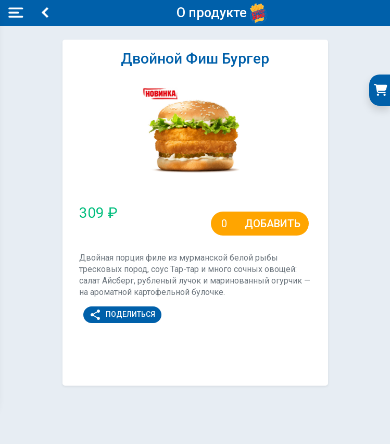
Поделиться (122, 315)
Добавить (272, 223)
